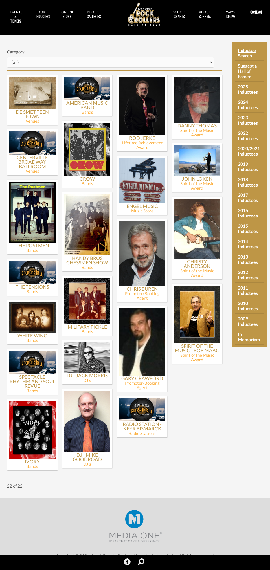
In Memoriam (249, 336)
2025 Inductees (248, 89)
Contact (256, 12)
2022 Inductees (248, 135)
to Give (230, 14)
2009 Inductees (248, 321)
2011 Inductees (248, 290)
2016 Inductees (248, 213)
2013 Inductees (248, 259)
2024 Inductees (248, 104)
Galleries (94, 14)
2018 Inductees (248, 182)
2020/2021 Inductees (249, 151)
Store (67, 14)
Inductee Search (247, 53)
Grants (180, 14)
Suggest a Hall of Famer (247, 71)
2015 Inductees (248, 228)
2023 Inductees (248, 120)
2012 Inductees (248, 275)
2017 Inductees (248, 197)
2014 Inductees (248, 244)
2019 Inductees (248, 166)
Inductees (43, 14)
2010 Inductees (248, 305)
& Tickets (16, 16)
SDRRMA (205, 14)
